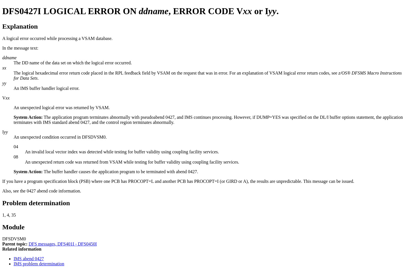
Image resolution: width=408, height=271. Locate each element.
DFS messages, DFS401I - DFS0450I (63, 244)
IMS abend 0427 (29, 258)
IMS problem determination (39, 263)
